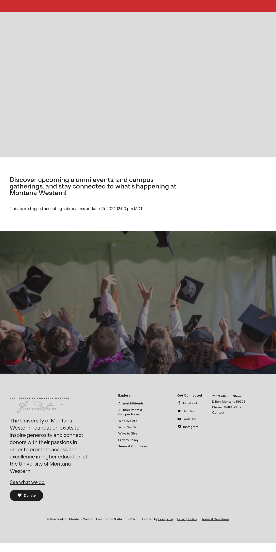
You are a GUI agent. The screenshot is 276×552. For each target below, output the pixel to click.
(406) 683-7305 (235, 416)
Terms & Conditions (133, 455)
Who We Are (127, 429)
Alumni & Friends (131, 412)
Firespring (164, 528)
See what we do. (29, 491)
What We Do (127, 436)
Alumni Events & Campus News (130, 421)
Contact (218, 421)
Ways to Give (128, 442)
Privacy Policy (128, 449)
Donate (27, 504)
